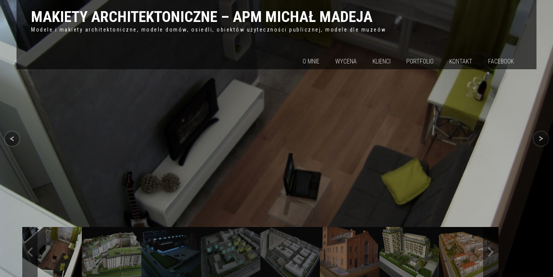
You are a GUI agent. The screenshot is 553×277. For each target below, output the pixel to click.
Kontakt (460, 61)
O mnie (311, 61)
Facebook (501, 61)
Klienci (382, 61)
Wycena (346, 61)
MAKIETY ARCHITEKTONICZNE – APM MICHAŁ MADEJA (202, 17)
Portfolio (420, 61)
